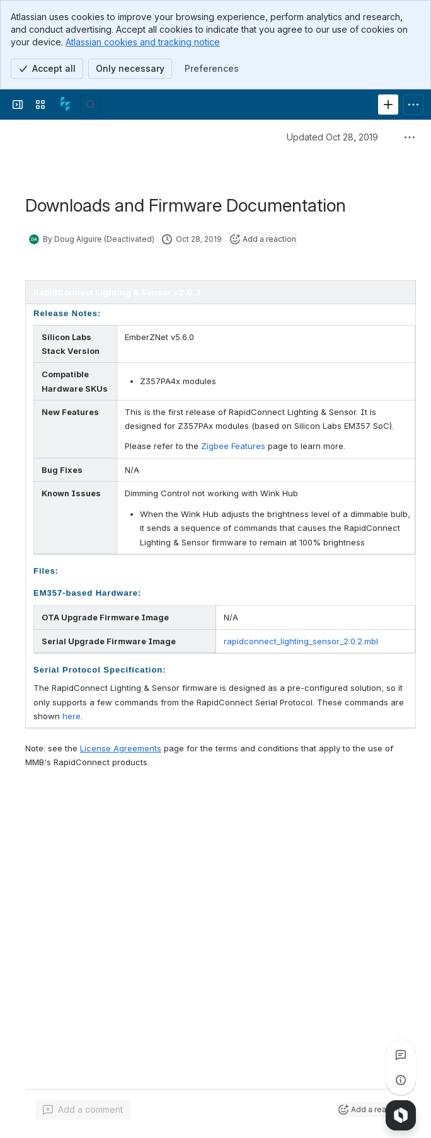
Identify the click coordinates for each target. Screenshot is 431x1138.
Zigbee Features (233, 446)
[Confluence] (65, 104)
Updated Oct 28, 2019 (332, 137)
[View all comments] (401, 1055)
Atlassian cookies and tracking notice (143, 42)
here (71, 716)
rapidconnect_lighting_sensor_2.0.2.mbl (301, 641)
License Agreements (120, 748)
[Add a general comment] (82, 1110)
